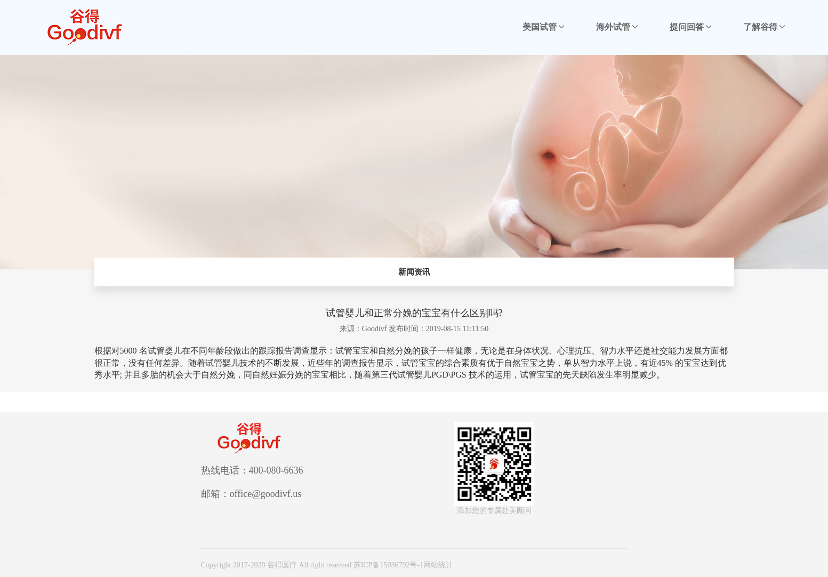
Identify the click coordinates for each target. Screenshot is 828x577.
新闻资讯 (414, 272)
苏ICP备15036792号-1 (388, 565)
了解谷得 (764, 26)
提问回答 (690, 26)
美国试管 (543, 26)
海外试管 (617, 26)
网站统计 (438, 565)
